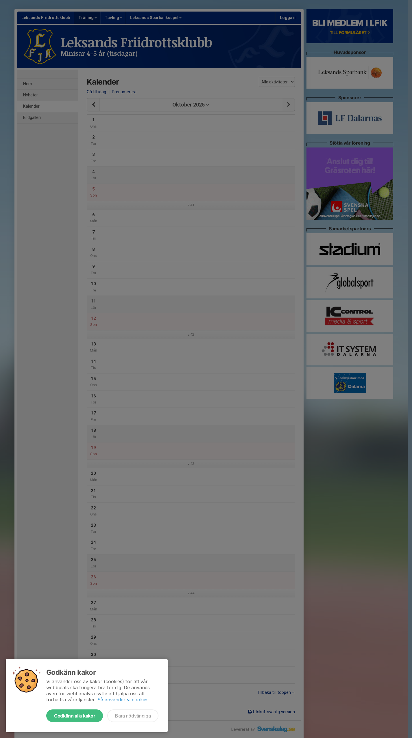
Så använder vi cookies (123, 699)
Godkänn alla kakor (74, 716)
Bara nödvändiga (133, 716)
